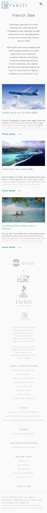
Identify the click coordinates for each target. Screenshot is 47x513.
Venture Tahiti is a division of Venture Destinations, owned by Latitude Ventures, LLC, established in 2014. (22, 507)
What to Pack (23, 394)
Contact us (23, 469)
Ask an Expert (23, 374)
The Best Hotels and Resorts (23, 412)
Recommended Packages (23, 447)
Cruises (23, 429)
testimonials (23, 465)
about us (23, 461)
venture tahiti (23, 456)
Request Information (23, 370)
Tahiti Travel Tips (23, 386)
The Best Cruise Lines (23, 434)
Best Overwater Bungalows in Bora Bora (23, 420)
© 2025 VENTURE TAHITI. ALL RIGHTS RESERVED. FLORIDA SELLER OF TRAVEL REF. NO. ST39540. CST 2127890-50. (22, 500)
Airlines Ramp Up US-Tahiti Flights (20, 112)
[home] (14, 4)
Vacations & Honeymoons (23, 443)
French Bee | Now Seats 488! (17, 169)
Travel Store (23, 486)
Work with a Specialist (23, 378)
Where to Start (23, 390)
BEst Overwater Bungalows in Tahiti (23, 416)
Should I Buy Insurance (23, 398)
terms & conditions (23, 473)
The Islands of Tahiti (23, 382)
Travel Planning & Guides (23, 366)
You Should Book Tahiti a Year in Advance (19, 227)
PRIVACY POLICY (23, 477)
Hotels (24, 408)
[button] (42, 4)
